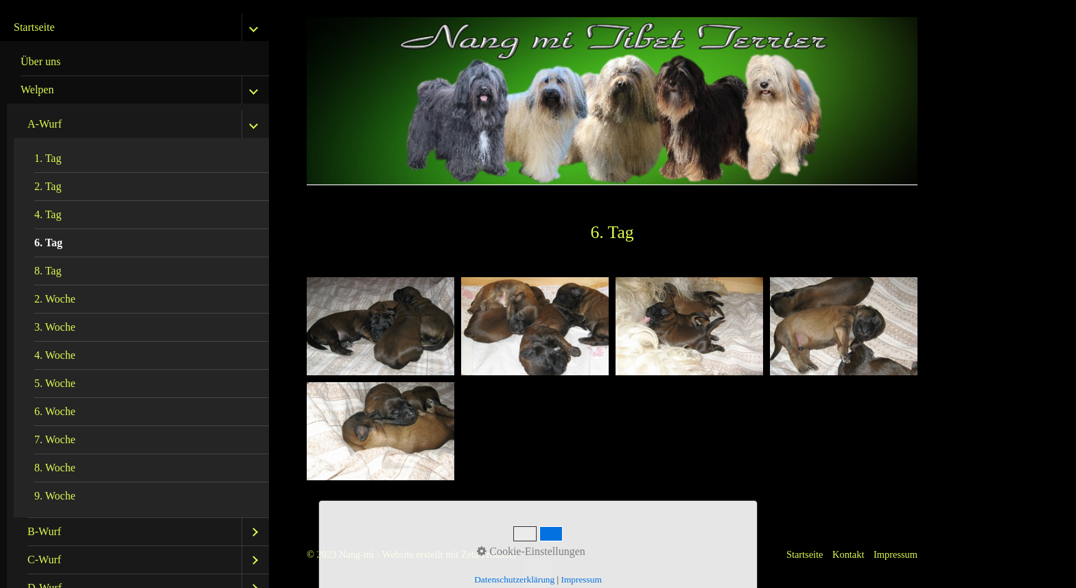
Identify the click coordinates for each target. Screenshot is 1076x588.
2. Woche (54, 299)
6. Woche (54, 411)
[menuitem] (138, 62)
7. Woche (54, 439)
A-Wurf (44, 124)
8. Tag (47, 271)
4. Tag (47, 214)
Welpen (37, 89)
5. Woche (54, 383)
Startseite (34, 27)
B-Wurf (44, 531)
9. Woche (54, 496)
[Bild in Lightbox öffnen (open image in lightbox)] (380, 326)
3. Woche (54, 327)
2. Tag (47, 186)
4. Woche (54, 355)
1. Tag (47, 158)
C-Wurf (44, 559)
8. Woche (54, 467)
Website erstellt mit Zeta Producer (449, 554)
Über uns (40, 61)
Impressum (895, 554)
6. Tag (48, 242)
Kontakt (848, 554)
